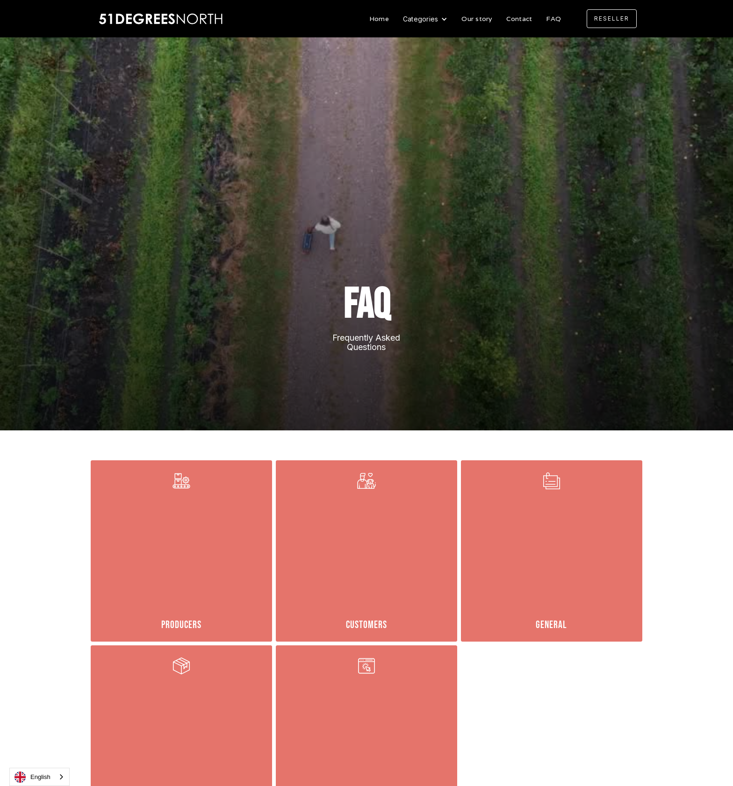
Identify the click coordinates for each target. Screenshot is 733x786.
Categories (420, 19)
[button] (425, 19)
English (32, 777)
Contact (519, 18)
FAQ (553, 18)
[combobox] (39, 777)
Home (379, 18)
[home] (161, 19)
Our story (476, 18)
